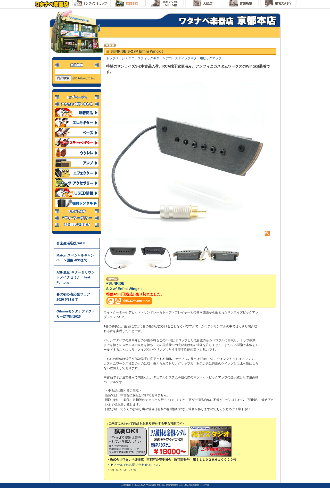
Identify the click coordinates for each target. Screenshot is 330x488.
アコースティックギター (145, 58)
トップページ (115, 58)
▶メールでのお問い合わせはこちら (135, 465)
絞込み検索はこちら (84, 78)
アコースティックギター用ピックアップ (193, 58)
